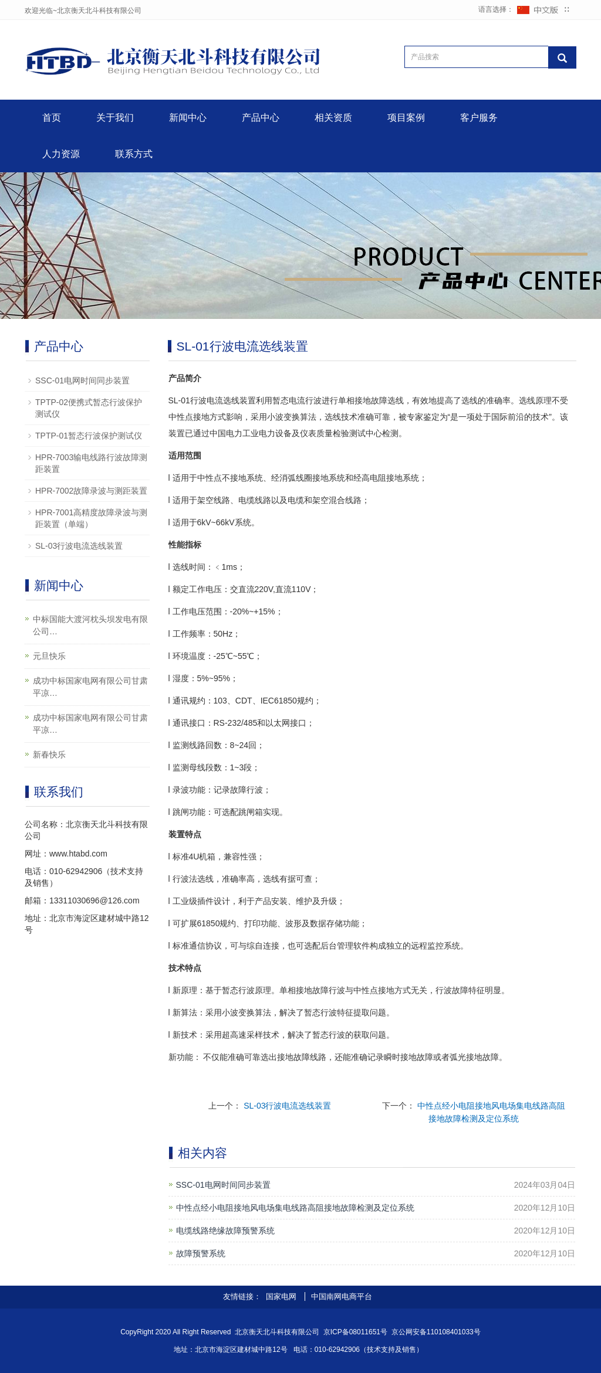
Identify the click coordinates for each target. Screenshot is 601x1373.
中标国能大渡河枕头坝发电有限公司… (90, 625)
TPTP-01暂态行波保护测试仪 (88, 435)
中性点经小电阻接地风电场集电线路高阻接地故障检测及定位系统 (295, 1207)
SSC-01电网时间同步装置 (223, 1185)
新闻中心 (188, 118)
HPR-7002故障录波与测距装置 (91, 490)
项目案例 (406, 118)
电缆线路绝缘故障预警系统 (225, 1230)
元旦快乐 (49, 656)
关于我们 (115, 118)
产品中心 (260, 118)
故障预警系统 (200, 1253)
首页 (51, 118)
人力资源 (61, 154)
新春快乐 (49, 754)
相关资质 (333, 118)
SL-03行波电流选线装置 (287, 1105)
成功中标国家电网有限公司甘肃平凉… (90, 687)
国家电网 (282, 1296)
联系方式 (134, 154)
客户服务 (479, 118)
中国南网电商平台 (341, 1296)
